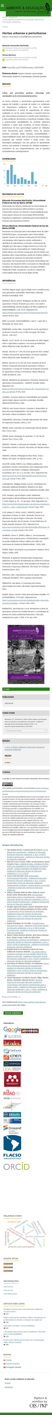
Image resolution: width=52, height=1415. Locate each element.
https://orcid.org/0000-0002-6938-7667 (16, 50)
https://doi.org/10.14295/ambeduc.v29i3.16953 (25, 68)
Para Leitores (8, 1287)
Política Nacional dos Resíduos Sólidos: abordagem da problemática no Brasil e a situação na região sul (25, 1318)
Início (4, 17)
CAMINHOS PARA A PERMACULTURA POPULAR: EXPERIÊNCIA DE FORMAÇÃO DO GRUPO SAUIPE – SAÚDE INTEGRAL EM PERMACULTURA (28, 866)
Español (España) (13, 1364)
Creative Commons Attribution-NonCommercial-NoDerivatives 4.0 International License (25, 791)
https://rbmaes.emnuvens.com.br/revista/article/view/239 (24, 313)
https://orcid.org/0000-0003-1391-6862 (16, 60)
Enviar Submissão (13, 1013)
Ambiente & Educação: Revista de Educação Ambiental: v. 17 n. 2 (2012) (24, 872)
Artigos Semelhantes (12, 845)
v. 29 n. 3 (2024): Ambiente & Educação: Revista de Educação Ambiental (23, 21)
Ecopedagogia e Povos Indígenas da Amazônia (25, 911)
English (9, 1360)
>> (20, 997)
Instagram (9, 1387)
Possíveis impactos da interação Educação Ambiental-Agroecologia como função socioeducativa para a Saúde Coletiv (26, 983)
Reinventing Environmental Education (23, 877)
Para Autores (8, 1290)
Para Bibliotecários (10, 1294)
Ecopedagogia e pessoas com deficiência (23, 940)
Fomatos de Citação (13, 731)
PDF (7, 689)
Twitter (8, 1383)
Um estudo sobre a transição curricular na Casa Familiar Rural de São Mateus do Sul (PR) (27, 953)
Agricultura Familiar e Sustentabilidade (19, 1326)
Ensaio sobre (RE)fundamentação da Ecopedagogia (28, 964)
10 (16, 997)
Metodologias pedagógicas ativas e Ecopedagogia (25, 896)
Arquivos (13, 17)
